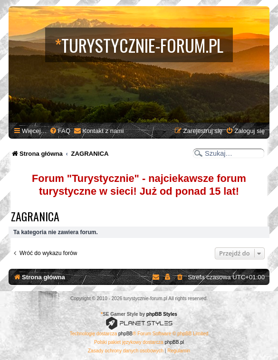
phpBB (125, 333)
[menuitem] (59, 131)
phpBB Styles (161, 314)
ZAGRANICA (35, 216)
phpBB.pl (174, 342)
